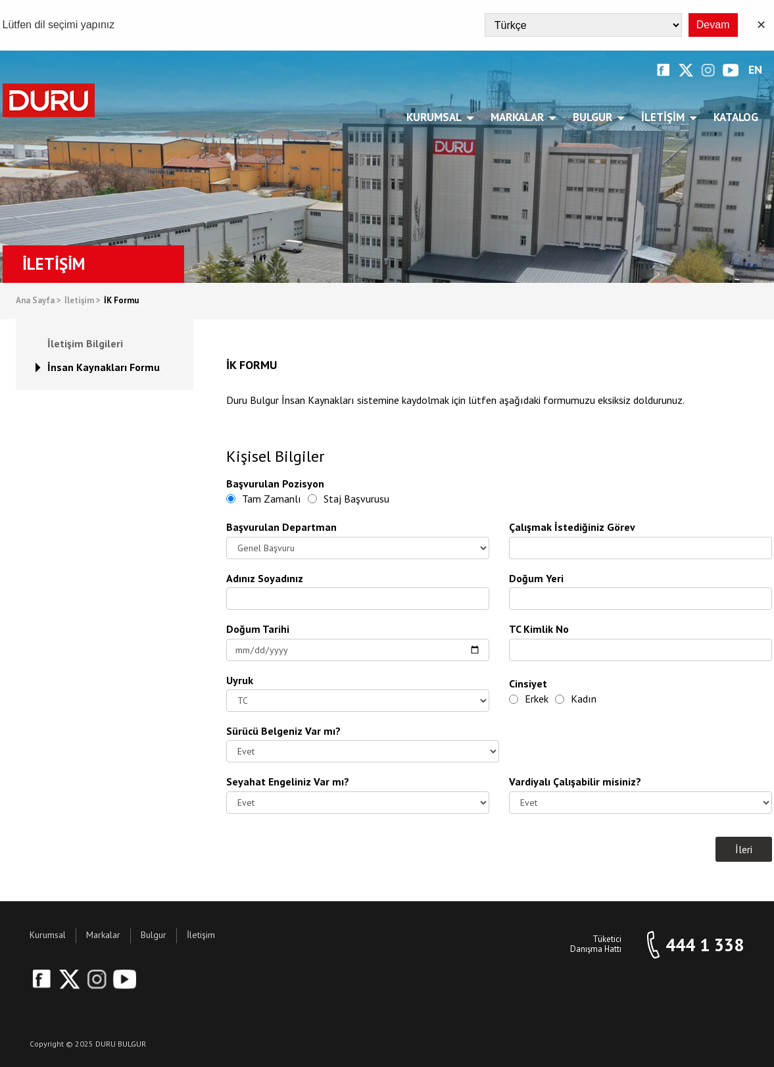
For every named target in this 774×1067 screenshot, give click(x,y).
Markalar (519, 117)
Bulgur (595, 117)
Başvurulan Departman (281, 527)
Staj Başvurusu (348, 499)
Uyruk (239, 680)
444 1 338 (704, 945)
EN (755, 70)
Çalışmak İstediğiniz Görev (572, 527)
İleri (743, 849)
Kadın (575, 699)
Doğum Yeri (536, 578)
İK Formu (121, 301)
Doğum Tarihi (257, 629)
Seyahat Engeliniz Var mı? (287, 781)
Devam (713, 24)
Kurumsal (436, 117)
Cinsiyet (528, 683)
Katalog (736, 117)
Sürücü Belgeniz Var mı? (283, 731)
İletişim (665, 117)
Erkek (528, 699)
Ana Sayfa (38, 301)
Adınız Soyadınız (264, 578)
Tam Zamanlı (263, 499)
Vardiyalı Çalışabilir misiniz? (575, 781)
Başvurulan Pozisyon (275, 483)
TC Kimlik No (539, 629)
